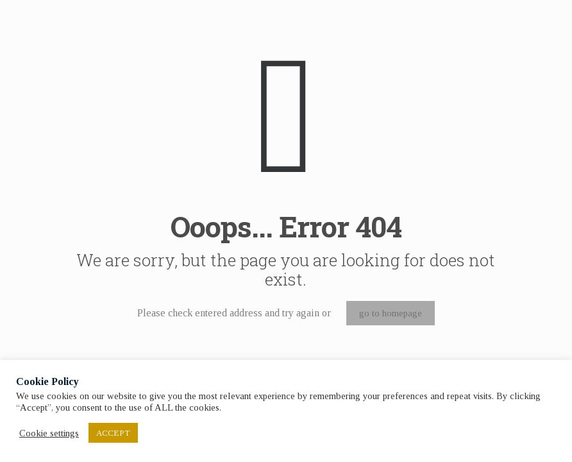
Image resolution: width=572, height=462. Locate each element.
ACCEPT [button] (113, 433)
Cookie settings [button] (49, 433)
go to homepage (390, 313)
